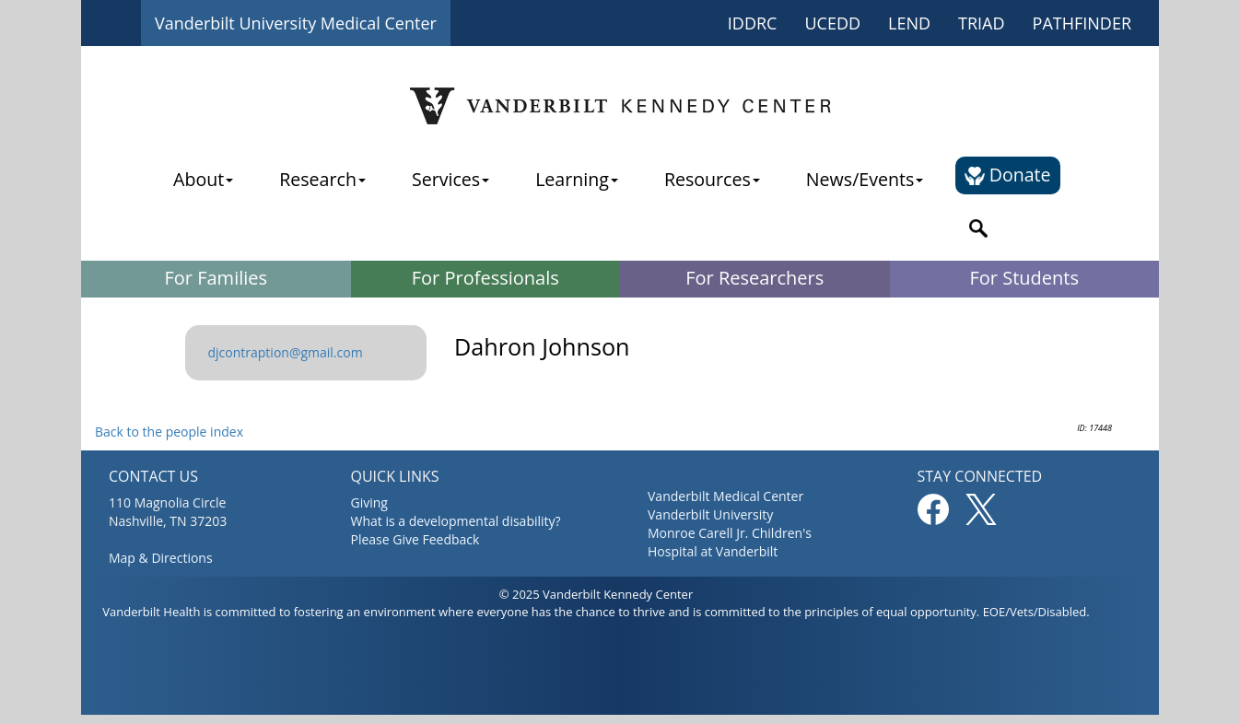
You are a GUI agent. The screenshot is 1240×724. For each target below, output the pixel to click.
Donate (1007, 174)
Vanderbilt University (710, 514)
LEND (909, 23)
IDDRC (753, 23)
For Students (1024, 277)
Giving (369, 502)
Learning (576, 179)
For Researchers (754, 277)
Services (450, 179)
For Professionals (485, 277)
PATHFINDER (1082, 23)
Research (322, 179)
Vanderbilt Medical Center (725, 496)
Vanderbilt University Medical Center (296, 23)
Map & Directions (161, 557)
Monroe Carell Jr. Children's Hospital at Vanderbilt (730, 542)
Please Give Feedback (415, 539)
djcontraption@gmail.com (285, 352)
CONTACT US (153, 476)
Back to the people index (169, 431)
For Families (215, 277)
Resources (712, 179)
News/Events (864, 179)
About (203, 179)
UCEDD (832, 23)
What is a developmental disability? (456, 521)
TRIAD (981, 23)
